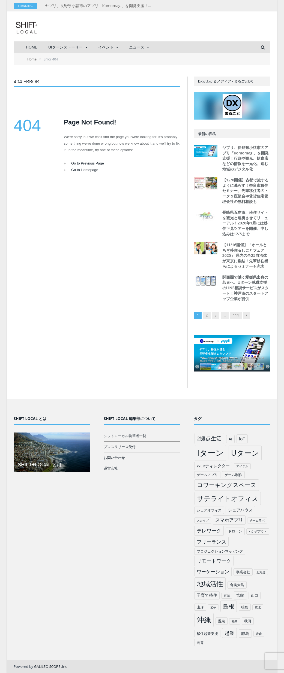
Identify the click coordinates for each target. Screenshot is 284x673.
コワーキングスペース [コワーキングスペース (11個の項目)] (226, 485)
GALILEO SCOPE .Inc (50, 666)
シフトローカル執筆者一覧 (125, 435)
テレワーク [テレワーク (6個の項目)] (209, 530)
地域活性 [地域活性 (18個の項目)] (210, 583)
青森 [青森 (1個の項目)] (259, 634)
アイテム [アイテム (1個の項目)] (242, 466)
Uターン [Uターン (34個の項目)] (245, 453)
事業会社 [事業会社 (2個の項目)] (243, 572)
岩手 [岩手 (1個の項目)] (213, 607)
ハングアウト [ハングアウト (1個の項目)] (258, 531)
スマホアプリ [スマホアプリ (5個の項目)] (229, 520)
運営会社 (111, 468)
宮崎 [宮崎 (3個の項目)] (240, 595)
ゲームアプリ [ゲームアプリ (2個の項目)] (207, 474)
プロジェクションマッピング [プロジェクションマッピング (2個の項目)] (220, 551)
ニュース (136, 47)
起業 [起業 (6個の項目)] (229, 633)
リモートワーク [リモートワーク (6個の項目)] (214, 561)
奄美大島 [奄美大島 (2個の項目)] (237, 584)
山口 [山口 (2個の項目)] (254, 595)
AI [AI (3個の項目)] (230, 438)
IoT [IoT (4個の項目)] (242, 439)
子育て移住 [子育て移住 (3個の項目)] (207, 595)
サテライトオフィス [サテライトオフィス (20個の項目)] (227, 498)
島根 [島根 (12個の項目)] (228, 606)
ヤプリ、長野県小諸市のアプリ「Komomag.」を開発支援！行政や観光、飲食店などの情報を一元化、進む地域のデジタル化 (101, 5)
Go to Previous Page (87, 163)
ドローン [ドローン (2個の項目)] (235, 531)
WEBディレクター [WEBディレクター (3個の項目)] (213, 465)
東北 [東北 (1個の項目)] (258, 607)
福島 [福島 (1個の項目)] (235, 621)
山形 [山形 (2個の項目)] (200, 607)
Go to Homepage (84, 170)
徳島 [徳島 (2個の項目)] (244, 607)
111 (236, 315)
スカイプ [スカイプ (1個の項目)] (203, 520)
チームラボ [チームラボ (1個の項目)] (257, 520)
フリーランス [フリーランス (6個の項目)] (211, 541)
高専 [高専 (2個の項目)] (200, 642)
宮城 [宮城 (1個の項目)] (227, 596)
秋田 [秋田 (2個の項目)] (247, 621)
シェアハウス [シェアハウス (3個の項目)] (240, 510)
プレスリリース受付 (120, 446)
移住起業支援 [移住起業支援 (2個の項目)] (207, 633)
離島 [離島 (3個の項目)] (245, 633)
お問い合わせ (114, 457)
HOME (31, 47)
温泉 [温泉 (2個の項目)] (221, 621)
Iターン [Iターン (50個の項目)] (210, 452)
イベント (105, 47)
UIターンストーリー (65, 47)
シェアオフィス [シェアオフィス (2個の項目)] (209, 510)
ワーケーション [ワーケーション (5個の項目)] (213, 571)
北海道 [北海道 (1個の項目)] (260, 572)
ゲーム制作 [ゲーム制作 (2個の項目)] (233, 474)
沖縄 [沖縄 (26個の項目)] (204, 620)
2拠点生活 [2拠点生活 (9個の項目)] (209, 438)
